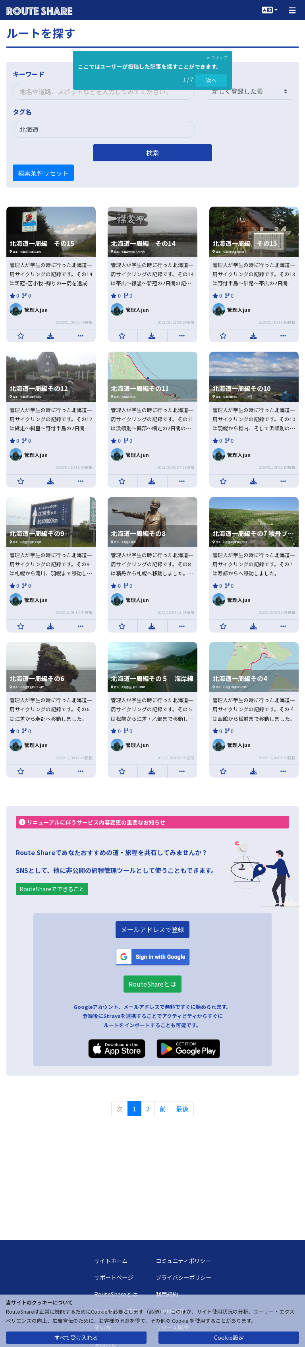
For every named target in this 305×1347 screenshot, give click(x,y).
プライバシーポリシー (183, 1277)
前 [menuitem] (163, 1108)
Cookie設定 (229, 1337)
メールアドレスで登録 (152, 929)
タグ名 (22, 111)
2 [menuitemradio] (148, 1108)
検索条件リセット (43, 173)
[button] (292, 10)
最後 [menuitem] (182, 1108)
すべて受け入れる (76, 1337)
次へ (211, 80)
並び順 (216, 74)
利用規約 (167, 1294)
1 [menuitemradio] (134, 1108)
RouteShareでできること (52, 889)
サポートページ (113, 1277)
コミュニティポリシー (183, 1260)
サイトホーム (110, 1260)
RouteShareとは (152, 984)
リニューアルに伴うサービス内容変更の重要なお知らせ (92, 822)
